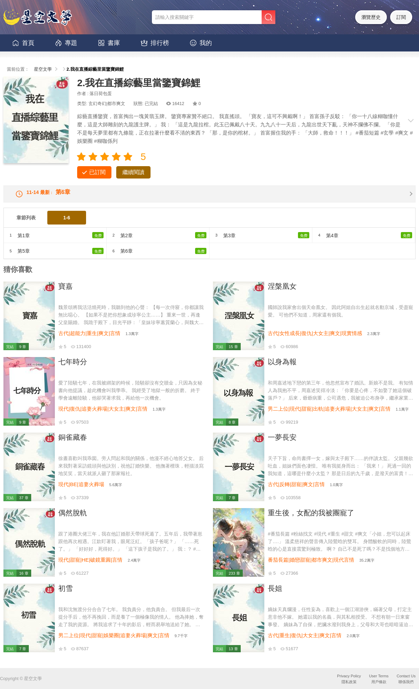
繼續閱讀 (133, 172)
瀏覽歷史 (371, 17)
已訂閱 (97, 172)
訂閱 (401, 17)
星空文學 (43, 69)
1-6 (66, 223)
